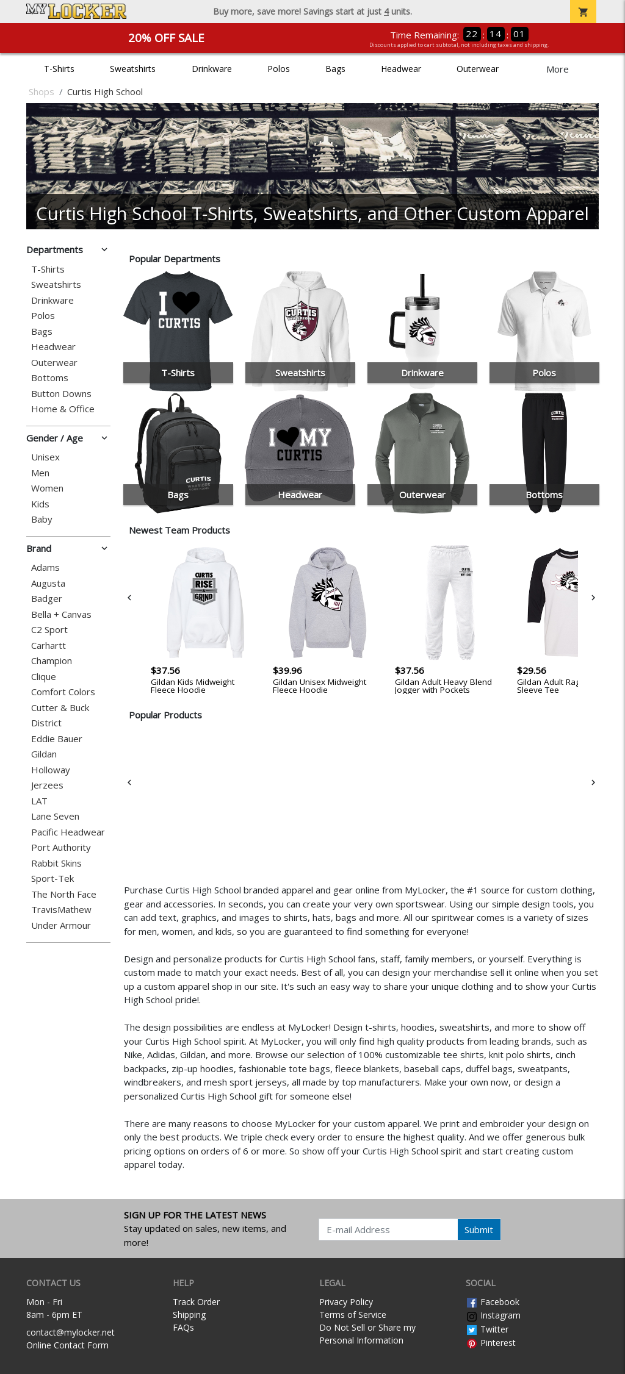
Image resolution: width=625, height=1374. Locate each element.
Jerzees (47, 785)
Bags (335, 68)
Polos (278, 68)
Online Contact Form (67, 1345)
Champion (51, 661)
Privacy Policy (346, 1302)
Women (47, 488)
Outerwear (478, 68)
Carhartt (48, 645)
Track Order (196, 1302)
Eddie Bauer (56, 739)
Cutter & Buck (60, 708)
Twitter (487, 1329)
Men (40, 473)
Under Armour (61, 925)
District (46, 723)
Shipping (189, 1314)
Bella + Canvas (61, 614)
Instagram (493, 1315)
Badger (46, 598)
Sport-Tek (52, 878)
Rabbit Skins (56, 863)
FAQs (183, 1327)
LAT (39, 801)
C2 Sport (49, 629)
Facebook (492, 1302)
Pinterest (491, 1342)
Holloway (50, 770)
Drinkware (212, 68)
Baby (41, 519)
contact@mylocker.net (70, 1332)
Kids (40, 504)
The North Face (63, 894)
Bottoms (49, 378)
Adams (45, 567)
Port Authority (61, 847)
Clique (43, 676)
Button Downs (61, 393)
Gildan (44, 754)
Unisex (45, 457)
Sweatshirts (133, 68)
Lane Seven (55, 816)
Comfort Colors (63, 692)
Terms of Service (352, 1314)
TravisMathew (61, 909)
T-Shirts (59, 68)
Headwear (401, 68)
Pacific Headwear (68, 832)
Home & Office (63, 409)
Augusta (48, 583)
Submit (478, 1229)
